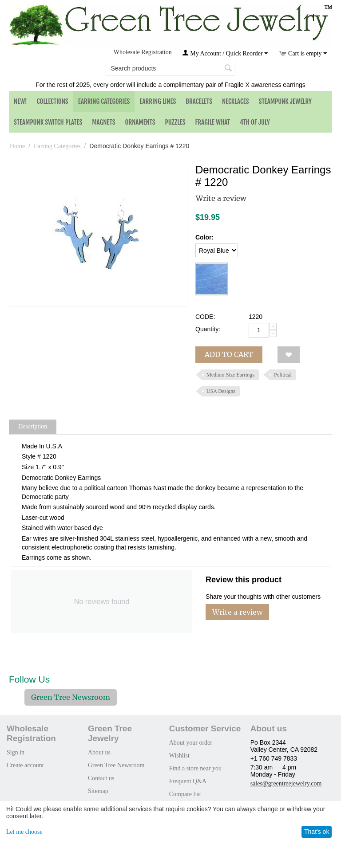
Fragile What (212, 122)
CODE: (205, 316)
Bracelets (199, 101)
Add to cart (229, 354)
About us (99, 752)
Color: (204, 237)
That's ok (316, 831)
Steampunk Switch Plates (48, 122)
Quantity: (207, 329)
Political (283, 375)
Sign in (15, 752)
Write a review (221, 198)
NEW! (20, 101)
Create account (25, 765)
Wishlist (179, 755)
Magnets (103, 122)
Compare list (185, 794)
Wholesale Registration (143, 52)
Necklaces (235, 101)
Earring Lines (157, 101)
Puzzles (175, 122)
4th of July (255, 122)
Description (32, 426)
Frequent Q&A (187, 781)
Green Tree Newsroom (70, 697)
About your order (190, 742)
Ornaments (140, 122)
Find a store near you (195, 768)
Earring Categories (104, 101)
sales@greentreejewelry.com (286, 783)
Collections (52, 101)
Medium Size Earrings (230, 375)
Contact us (101, 778)
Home (17, 146)
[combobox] (170, 68)
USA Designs (220, 391)
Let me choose (24, 831)
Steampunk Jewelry (285, 101)
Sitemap (98, 791)
